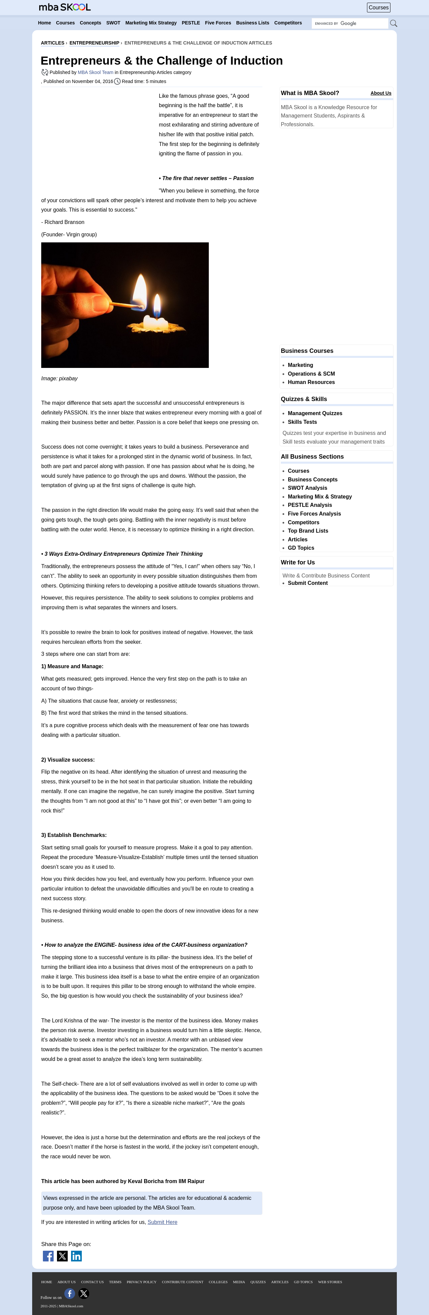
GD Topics (301, 548)
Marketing (300, 365)
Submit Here (162, 1222)
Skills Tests (302, 422)
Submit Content (308, 583)
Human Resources (311, 382)
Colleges (218, 1282)
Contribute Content (182, 1282)
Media (239, 1282)
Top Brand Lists (308, 531)
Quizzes (258, 1282)
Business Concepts (313, 479)
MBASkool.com (71, 1306)
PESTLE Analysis (310, 505)
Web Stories (330, 1282)
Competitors (303, 522)
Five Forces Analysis (314, 514)
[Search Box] (350, 23)
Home (46, 1282)
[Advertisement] (97, 139)
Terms (115, 1282)
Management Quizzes (315, 413)
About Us (381, 93)
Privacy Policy (142, 1282)
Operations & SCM (311, 374)
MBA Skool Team (95, 72)
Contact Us (92, 1282)
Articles (298, 539)
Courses (379, 7)
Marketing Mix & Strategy (320, 496)
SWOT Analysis (307, 488)
